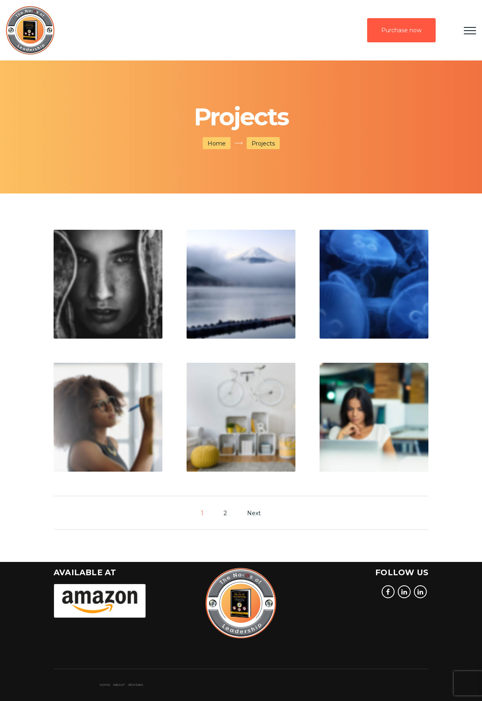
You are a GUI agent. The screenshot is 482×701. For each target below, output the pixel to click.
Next (254, 513)
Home (217, 143)
